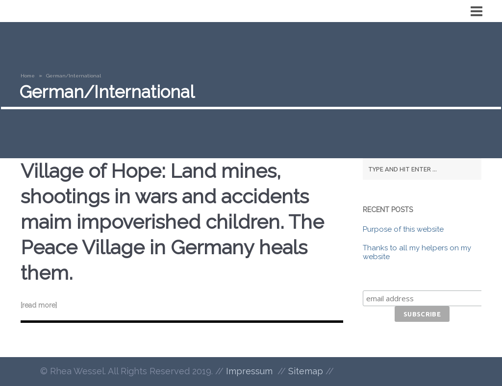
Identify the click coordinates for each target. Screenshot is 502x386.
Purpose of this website (403, 229)
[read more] (39, 305)
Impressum (249, 371)
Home (28, 75)
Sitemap (305, 371)
